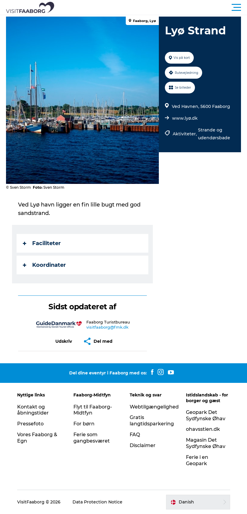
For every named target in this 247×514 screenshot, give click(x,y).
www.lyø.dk (185, 118)
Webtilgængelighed (154, 407)
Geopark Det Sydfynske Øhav (205, 415)
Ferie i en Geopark (197, 460)
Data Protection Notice (97, 502)
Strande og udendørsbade (214, 133)
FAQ (135, 434)
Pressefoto (30, 424)
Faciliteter (42, 243)
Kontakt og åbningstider (33, 410)
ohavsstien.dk (203, 429)
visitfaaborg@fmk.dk (107, 327)
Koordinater (44, 265)
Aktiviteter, (185, 134)
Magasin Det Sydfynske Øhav (205, 443)
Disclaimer (143, 445)
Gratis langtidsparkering (152, 421)
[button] (150, 7)
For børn (83, 424)
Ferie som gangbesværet (91, 438)
